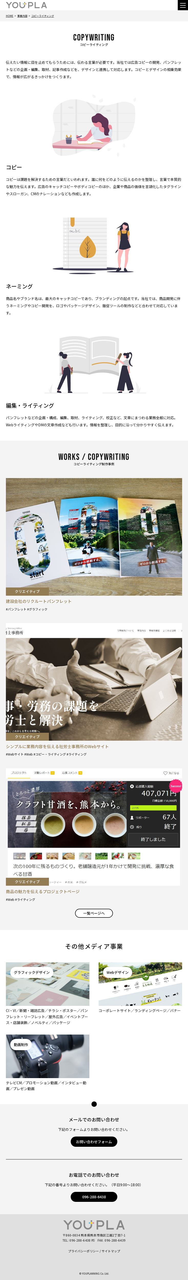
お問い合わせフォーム (94, 1141)
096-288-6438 (94, 1196)
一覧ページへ (94, 913)
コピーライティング (42, 16)
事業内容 (22, 16)
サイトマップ (111, 1251)
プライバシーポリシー (83, 1251)
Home (9, 16)
